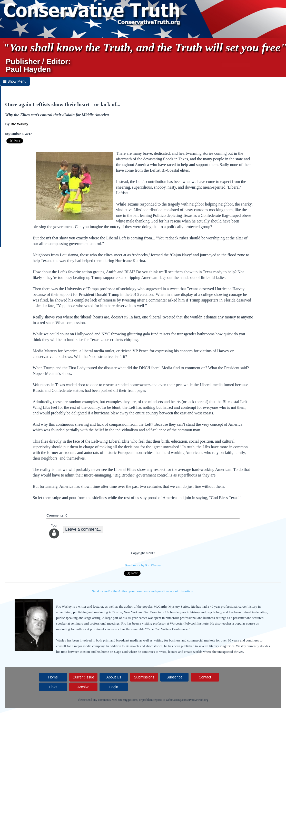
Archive (83, 687)
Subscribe (174, 677)
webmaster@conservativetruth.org (187, 700)
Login (113, 687)
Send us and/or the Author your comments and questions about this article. (143, 591)
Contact (205, 677)
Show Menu (14, 81)
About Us (113, 677)
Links (53, 687)
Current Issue (83, 677)
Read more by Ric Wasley (143, 565)
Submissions (144, 677)
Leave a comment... (83, 529)
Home (53, 677)
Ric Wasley (19, 124)
